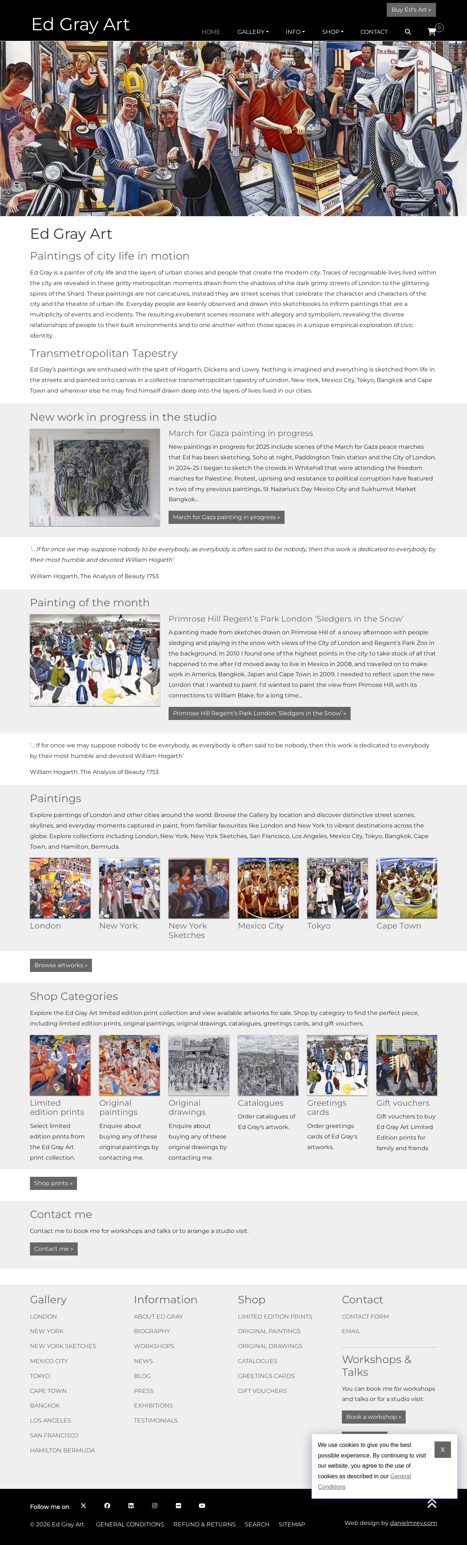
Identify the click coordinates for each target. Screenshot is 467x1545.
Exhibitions (153, 1405)
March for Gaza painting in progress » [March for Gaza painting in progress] (226, 517)
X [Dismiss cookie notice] (442, 1449)
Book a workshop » (373, 1416)
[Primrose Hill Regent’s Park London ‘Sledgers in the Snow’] (95, 659)
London (43, 1316)
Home (210, 31)
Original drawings (270, 1346)
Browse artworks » (61, 965)
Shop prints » (53, 1183)
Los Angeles (50, 1420)
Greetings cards (266, 1376)
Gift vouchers (262, 1391)
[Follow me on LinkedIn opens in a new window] (131, 1506)
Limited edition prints (275, 1316)
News (143, 1361)
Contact (374, 31)
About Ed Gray (158, 1316)
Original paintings (269, 1331)
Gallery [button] (251, 31)
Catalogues (257, 1361)
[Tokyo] (337, 887)
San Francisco (54, 1435)
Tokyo (40, 1376)
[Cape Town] (407, 887)
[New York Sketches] (199, 887)
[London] (60, 887)
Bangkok (45, 1405)
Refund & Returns (204, 1524)
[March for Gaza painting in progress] (95, 476)
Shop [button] (330, 31)
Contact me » (53, 1248)
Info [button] (293, 31)
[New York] (129, 887)
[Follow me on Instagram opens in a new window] (154, 1506)
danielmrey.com (413, 1522)
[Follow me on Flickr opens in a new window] (178, 1506)
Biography (152, 1331)
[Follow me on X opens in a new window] (83, 1506)
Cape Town (48, 1391)
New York (46, 1331)
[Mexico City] (268, 887)
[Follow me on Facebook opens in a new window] (107, 1506)
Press (144, 1391)
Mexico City (49, 1361)
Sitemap (292, 1524)
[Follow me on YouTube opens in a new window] (202, 1506)
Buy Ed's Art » (411, 9)
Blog (142, 1376)
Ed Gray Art (80, 24)
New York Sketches (63, 1346)
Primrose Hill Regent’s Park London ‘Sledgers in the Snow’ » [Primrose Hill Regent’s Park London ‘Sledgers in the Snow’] (259, 713)
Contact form (365, 1316)
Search (257, 1524)
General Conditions (130, 1524)
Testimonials (156, 1420)
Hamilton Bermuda (62, 1450)
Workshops (154, 1346)
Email (351, 1331)
